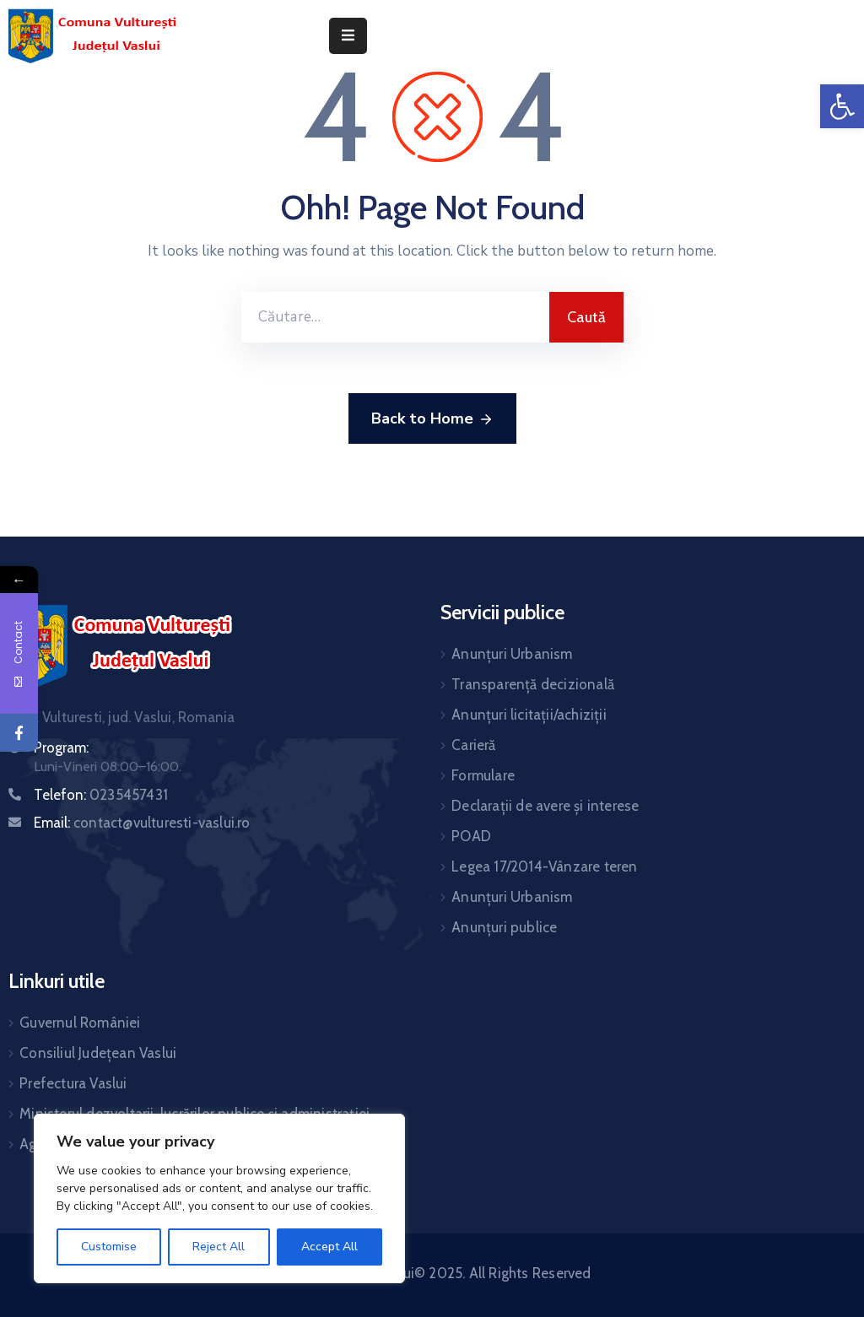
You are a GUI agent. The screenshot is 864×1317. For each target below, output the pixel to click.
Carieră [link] (473, 745)
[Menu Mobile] (348, 36)
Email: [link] (142, 822)
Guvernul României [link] (79, 1022)
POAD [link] (471, 836)
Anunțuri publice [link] (504, 927)
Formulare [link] (483, 775)
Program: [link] (61, 747)
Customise (109, 1247)
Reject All (218, 1247)
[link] (842, 106)
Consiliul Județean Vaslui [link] (97, 1052)
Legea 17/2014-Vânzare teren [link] (544, 866)
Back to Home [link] (432, 419)
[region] (219, 1198)
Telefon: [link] (101, 794)
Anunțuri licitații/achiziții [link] (529, 714)
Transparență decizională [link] (532, 684)
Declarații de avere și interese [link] (545, 805)
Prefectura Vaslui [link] (73, 1083)
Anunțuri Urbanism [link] (511, 653)
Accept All (329, 1247)
